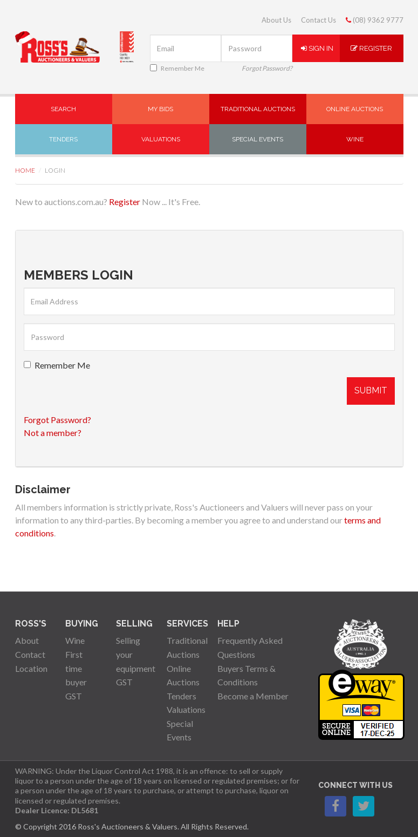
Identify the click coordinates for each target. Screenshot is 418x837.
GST (73, 696)
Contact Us (318, 20)
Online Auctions (354, 109)
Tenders (63, 139)
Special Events (257, 139)
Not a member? (52, 432)
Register (371, 48)
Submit (370, 390)
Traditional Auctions (258, 109)
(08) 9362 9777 (374, 20)
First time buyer (76, 668)
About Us (276, 20)
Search (63, 109)
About (27, 640)
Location (31, 668)
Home (25, 170)
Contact (30, 654)
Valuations (160, 139)
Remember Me (177, 68)
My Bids (160, 109)
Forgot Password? (267, 68)
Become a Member (253, 696)
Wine (355, 139)
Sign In (317, 48)
